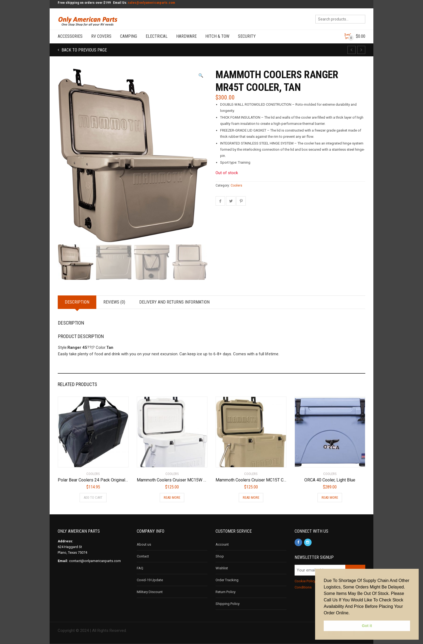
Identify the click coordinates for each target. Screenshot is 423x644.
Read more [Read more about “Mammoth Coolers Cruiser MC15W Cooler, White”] (172, 497)
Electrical (157, 36)
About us (144, 544)
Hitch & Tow (217, 36)
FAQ (140, 568)
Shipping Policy (228, 604)
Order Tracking (227, 580)
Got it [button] (367, 626)
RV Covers (101, 36)
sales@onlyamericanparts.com (151, 3)
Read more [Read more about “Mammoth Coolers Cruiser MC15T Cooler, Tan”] (251, 497)
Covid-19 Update (150, 580)
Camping (128, 36)
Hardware (186, 36)
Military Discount (150, 592)
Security (247, 36)
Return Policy (226, 592)
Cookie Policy (305, 581)
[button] (200, 76)
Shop (220, 556)
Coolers (236, 185)
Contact (143, 556)
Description (77, 302)
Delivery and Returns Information (174, 302)
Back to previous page (83, 50)
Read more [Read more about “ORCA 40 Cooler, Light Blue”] (330, 497)
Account (222, 544)
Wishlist (222, 568)
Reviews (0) (114, 302)
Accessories (70, 36)
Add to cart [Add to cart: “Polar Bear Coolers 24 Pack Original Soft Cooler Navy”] (93, 497)
